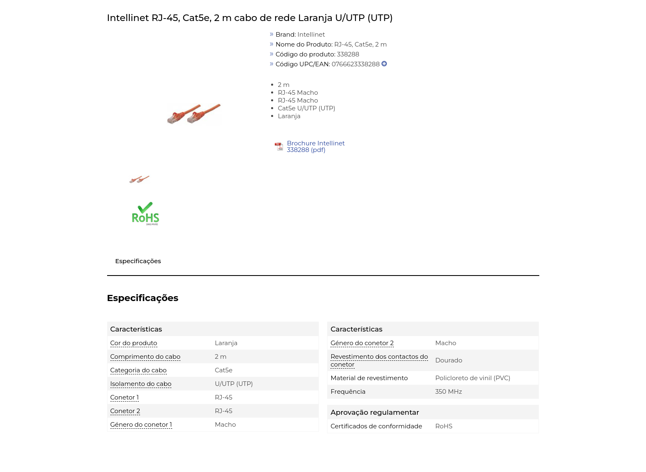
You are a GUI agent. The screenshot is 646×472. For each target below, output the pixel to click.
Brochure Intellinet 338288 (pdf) (316, 146)
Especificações (138, 261)
